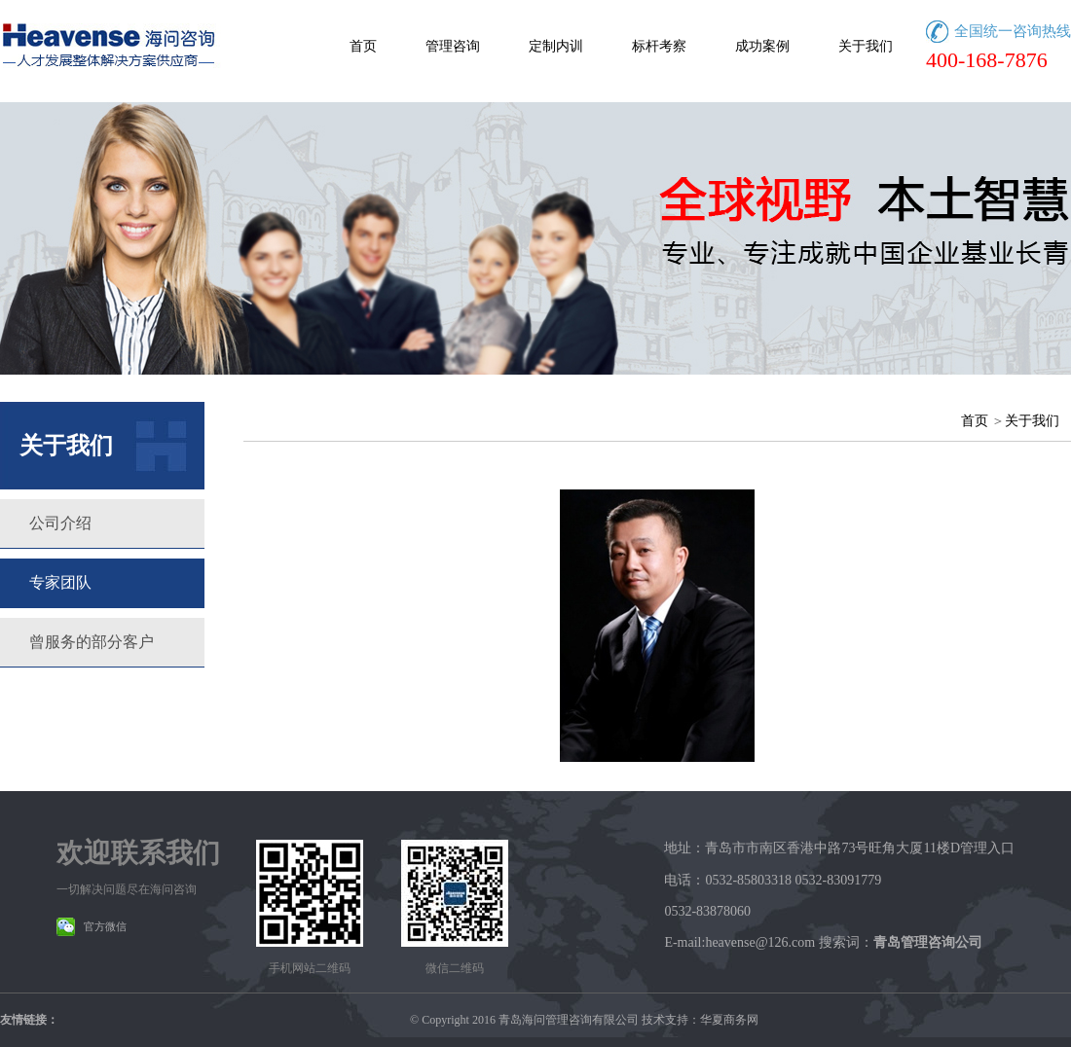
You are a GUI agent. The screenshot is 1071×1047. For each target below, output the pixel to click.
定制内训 (556, 46)
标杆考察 (659, 46)
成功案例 (762, 46)
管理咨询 (452, 46)
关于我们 (865, 46)
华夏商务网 (729, 1020)
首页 (363, 46)
